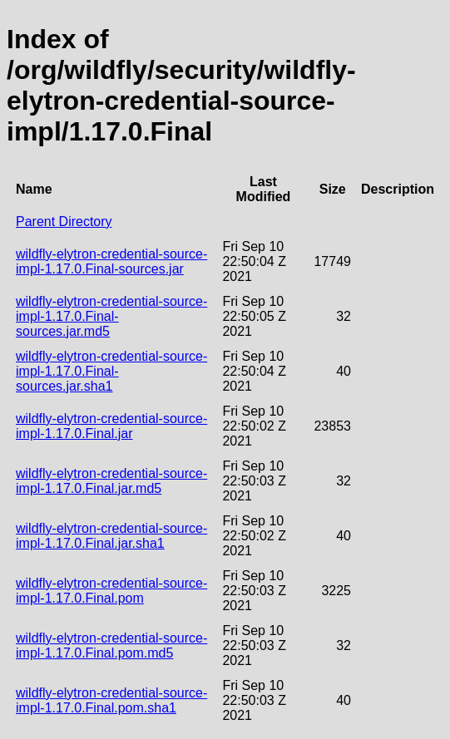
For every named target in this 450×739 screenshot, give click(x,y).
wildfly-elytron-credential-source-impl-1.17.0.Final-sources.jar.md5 (111, 316)
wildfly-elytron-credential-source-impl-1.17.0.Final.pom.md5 (111, 645)
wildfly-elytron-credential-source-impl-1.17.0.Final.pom (111, 590)
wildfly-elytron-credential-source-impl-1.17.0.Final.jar (111, 426)
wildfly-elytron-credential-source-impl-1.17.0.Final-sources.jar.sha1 (111, 371)
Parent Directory (64, 221)
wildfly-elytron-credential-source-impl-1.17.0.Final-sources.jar (111, 261)
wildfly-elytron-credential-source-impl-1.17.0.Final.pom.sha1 (111, 700)
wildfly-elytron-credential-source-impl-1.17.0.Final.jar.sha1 (111, 535)
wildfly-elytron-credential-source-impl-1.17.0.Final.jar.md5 (111, 480)
